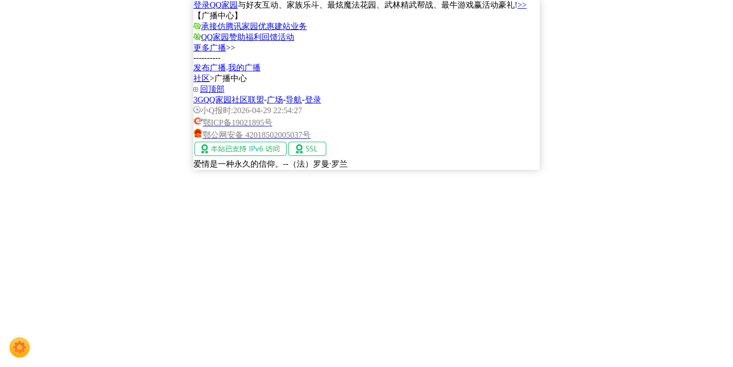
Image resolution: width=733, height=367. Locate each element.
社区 (201, 78)
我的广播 (244, 67)
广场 (275, 99)
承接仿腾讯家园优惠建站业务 (254, 26)
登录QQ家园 (215, 5)
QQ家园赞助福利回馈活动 (247, 37)
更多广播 (209, 47)
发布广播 (209, 67)
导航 (294, 99)
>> (521, 5)
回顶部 (212, 89)
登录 (313, 99)
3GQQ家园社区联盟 (228, 99)
